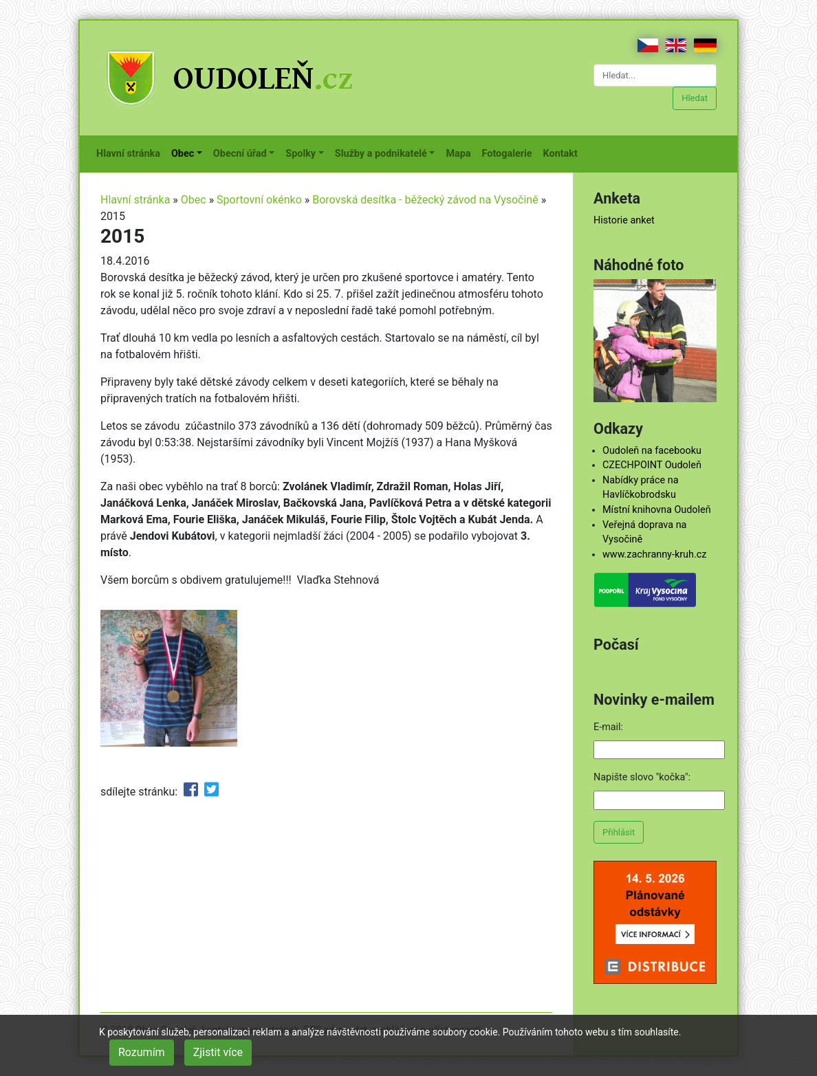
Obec (193, 199)
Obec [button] (182, 154)
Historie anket (624, 220)
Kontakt (563, 153)
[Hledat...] (655, 75)
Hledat (695, 98)
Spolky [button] (300, 154)
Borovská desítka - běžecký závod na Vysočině (425, 199)
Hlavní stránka (131, 153)
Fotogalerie (510, 153)
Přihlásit (618, 832)
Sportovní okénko (259, 199)
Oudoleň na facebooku (651, 451)
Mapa (461, 153)
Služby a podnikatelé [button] (381, 154)
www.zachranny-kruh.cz (654, 554)
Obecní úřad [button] (240, 154)
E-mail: (608, 727)
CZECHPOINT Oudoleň (651, 465)
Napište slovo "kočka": (641, 777)
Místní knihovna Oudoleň (656, 510)
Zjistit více (218, 1052)
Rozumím (141, 1052)
